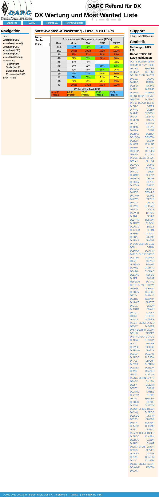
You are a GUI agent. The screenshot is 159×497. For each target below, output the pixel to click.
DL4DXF (149, 75)
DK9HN (150, 415)
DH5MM (134, 171)
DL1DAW (135, 223)
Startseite (12, 23)
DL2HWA (149, 340)
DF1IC (133, 103)
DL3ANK (149, 460)
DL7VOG (134, 165)
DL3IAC (134, 106)
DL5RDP (149, 422)
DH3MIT (134, 312)
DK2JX (141, 158)
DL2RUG (134, 440)
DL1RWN (135, 264)
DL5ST (133, 96)
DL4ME (134, 113)
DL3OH (150, 446)
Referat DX (52, 23)
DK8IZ (151, 65)
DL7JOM (149, 457)
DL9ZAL (134, 433)
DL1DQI (150, 134)
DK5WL (134, 374)
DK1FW (134, 68)
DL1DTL (150, 233)
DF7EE (133, 388)
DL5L (151, 244)
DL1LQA (149, 161)
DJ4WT (150, 443)
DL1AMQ (149, 206)
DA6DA (150, 440)
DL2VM (134, 405)
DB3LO (133, 354)
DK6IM (142, 323)
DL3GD (142, 103)
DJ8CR (133, 422)
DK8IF (151, 130)
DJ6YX (133, 295)
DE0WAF (135, 99)
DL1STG (134, 309)
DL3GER (149, 326)
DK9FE (150, 453)
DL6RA (133, 237)
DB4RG (134, 271)
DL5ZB (133, 323)
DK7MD (150, 213)
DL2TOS (134, 395)
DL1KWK (134, 340)
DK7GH (150, 261)
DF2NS (133, 158)
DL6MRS (149, 319)
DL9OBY (134, 453)
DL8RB (150, 395)
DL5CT (150, 230)
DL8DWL (149, 288)
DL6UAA (134, 250)
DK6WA (134, 199)
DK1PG (150, 216)
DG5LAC (134, 189)
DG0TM (150, 467)
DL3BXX (134, 134)
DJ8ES (150, 433)
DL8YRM (134, 220)
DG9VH (150, 312)
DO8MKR (135, 467)
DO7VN (150, 120)
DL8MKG (149, 268)
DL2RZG (134, 402)
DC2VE (150, 79)
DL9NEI (134, 443)
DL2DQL (149, 154)
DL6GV (133, 409)
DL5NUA (149, 220)
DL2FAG (134, 120)
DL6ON (150, 305)
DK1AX (133, 470)
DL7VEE (149, 450)
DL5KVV (149, 429)
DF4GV (134, 381)
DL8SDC (134, 415)
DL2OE (150, 402)
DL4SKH (149, 371)
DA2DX (134, 305)
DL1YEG (134, 257)
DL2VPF (134, 347)
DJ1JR (150, 464)
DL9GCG (134, 226)
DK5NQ (134, 412)
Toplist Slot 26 (13, 67)
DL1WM (134, 92)
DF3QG (134, 244)
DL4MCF (134, 302)
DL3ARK (149, 299)
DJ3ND (150, 185)
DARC (32, 23)
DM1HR (150, 343)
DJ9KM (133, 446)
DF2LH (133, 247)
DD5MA (134, 319)
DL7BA (133, 216)
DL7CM (134, 144)
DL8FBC (134, 85)
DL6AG (150, 127)
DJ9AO (150, 254)
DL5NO (150, 195)
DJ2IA (151, 171)
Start (5, 36)
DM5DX (134, 209)
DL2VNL (134, 206)
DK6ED (134, 154)
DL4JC (133, 460)
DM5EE (150, 391)
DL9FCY (149, 350)
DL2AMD (134, 391)
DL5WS (134, 364)
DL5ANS (134, 275)
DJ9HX (150, 247)
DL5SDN (149, 357)
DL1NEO (134, 357)
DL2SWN (149, 405)
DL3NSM (149, 364)
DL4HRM (149, 92)
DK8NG (150, 85)
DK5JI (133, 330)
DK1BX (150, 109)
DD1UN (134, 333)
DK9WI (150, 285)
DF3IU (133, 116)
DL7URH (149, 250)
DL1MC (134, 127)
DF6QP (150, 158)
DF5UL (142, 433)
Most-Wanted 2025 (15, 74)
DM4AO (134, 82)
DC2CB (150, 209)
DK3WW (134, 195)
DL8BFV (150, 189)
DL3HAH (141, 330)
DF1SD (133, 419)
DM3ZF (134, 147)
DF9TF (133, 336)
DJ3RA (150, 106)
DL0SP (141, 285)
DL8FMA (134, 72)
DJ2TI (142, 75)
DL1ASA (134, 367)
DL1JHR (134, 426)
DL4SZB (150, 302)
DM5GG (150, 336)
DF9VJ (133, 371)
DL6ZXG (149, 374)
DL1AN (142, 378)
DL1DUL (149, 147)
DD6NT (142, 96)
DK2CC (134, 123)
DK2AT (150, 278)
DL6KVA (150, 175)
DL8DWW (135, 350)
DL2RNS (149, 426)
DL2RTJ (134, 299)
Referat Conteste (74, 23)
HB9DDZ (149, 398)
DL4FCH (149, 292)
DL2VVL (150, 223)
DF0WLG (149, 192)
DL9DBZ (149, 240)
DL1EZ (133, 89)
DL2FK (133, 385)
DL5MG (150, 275)
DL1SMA (149, 89)
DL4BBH (149, 436)
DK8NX (150, 140)
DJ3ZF (133, 261)
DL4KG (150, 165)
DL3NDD (134, 436)
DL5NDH (149, 367)
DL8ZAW (149, 354)
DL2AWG (149, 123)
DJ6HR (150, 388)
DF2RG (150, 199)
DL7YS (133, 61)
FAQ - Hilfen (9, 77)
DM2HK (150, 82)
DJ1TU (133, 168)
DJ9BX (133, 316)
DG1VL (150, 202)
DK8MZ (150, 237)
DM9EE (134, 192)
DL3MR (134, 233)
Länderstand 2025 (15, 71)
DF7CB (133, 360)
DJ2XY (150, 226)
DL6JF (151, 61)
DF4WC (134, 109)
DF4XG (134, 202)
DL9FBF (142, 61)
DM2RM (150, 381)
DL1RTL (150, 316)
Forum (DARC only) (92, 494)
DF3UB (133, 450)
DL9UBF (149, 360)
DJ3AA (150, 409)
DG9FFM (149, 137)
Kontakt (74, 494)
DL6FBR (149, 419)
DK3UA (150, 330)
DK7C (133, 285)
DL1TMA (134, 185)
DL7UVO (149, 99)
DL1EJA (134, 140)
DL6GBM (134, 182)
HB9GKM (135, 281)
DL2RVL (150, 116)
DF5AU (133, 161)
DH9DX (150, 178)
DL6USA (149, 144)
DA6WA (150, 264)
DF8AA (141, 336)
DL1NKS (134, 240)
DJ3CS (133, 464)
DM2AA (134, 130)
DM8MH (134, 288)
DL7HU (150, 182)
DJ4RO (150, 378)
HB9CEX (149, 68)
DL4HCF (149, 72)
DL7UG (134, 378)
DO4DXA (134, 151)
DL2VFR (134, 213)
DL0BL (150, 103)
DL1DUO (149, 295)
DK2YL (133, 398)
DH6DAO (149, 271)
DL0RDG (149, 412)
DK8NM (134, 65)
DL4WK (134, 268)
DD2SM (134, 75)
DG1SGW (135, 137)
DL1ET (133, 278)
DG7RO (150, 281)
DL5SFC (149, 333)
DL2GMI (150, 385)
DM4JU (150, 309)
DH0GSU (149, 113)
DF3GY (134, 326)
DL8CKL (150, 347)
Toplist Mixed (12, 64)
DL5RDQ (143, 244)
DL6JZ (142, 254)
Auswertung (9, 60)
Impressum (61, 494)
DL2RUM (134, 292)
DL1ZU (150, 323)
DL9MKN (149, 257)
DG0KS (142, 464)
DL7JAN (150, 168)
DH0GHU (135, 230)
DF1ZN (133, 457)
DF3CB (142, 409)
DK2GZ (134, 79)
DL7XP (150, 96)
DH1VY (143, 65)
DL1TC (133, 343)
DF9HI (142, 446)
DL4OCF (134, 175)
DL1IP (133, 429)
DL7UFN (149, 151)
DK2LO (133, 254)
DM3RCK (135, 178)
